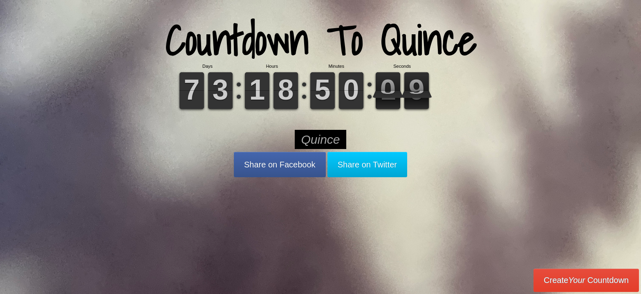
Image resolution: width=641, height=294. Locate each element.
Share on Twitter (367, 164)
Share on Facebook (280, 164)
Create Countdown (586, 280)
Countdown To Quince (320, 40)
